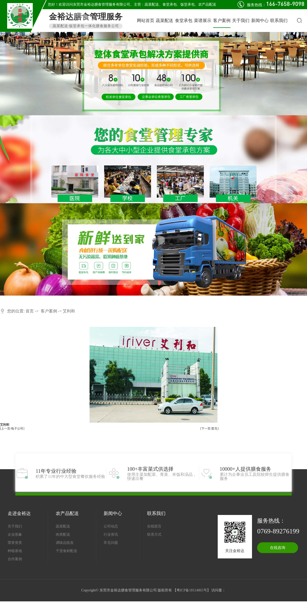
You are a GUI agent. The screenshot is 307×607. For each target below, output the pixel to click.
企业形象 (15, 534)
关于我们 (240, 20)
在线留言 (154, 526)
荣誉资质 (15, 543)
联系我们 (279, 20)
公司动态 (111, 526)
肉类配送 (63, 534)
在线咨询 (277, 548)
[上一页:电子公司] (12, 428)
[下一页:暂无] (209, 428)
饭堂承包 (187, 4)
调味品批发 (65, 543)
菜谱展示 (202, 20)
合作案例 (15, 559)
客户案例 (222, 20)
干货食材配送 (66, 551)
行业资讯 (111, 534)
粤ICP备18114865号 (192, 590)
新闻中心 (260, 20)
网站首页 (145, 20)
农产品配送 (207, 4)
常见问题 (111, 543)
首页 (30, 311)
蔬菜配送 (152, 4)
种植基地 (15, 551)
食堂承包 (169, 4)
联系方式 (154, 534)
